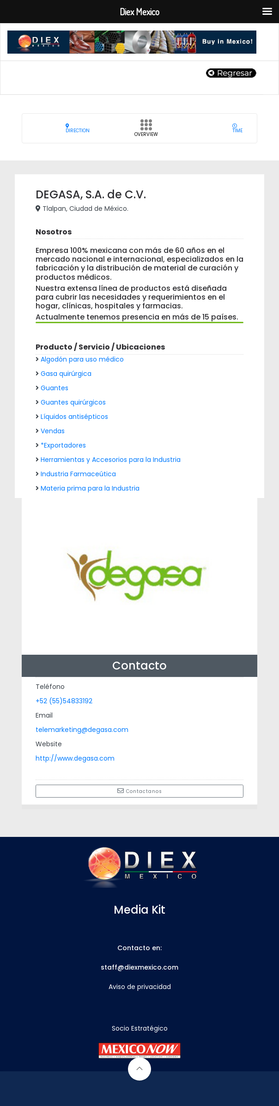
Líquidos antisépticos (74, 416)
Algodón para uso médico (82, 359)
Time (237, 128)
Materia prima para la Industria (90, 488)
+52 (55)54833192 (64, 701)
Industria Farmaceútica (78, 474)
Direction (78, 128)
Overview (146, 131)
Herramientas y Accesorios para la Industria (111, 459)
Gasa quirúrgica (66, 373)
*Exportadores (63, 445)
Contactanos (139, 791)
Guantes (54, 388)
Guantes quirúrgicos (73, 402)
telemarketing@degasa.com (82, 729)
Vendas (53, 431)
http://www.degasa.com (75, 758)
